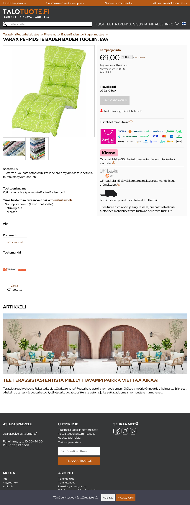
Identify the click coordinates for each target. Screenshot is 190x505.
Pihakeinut (52, 34)
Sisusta (140, 24)
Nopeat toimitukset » (118, 3)
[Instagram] (125, 431)
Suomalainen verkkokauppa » (65, 3)
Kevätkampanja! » (14, 3)
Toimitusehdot (66, 482)
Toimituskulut (66, 478)
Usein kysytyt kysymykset (72, 486)
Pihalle (156, 24)
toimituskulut (140, 57)
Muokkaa (108, 497)
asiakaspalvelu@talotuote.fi (20, 434)
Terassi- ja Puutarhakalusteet (23, 34)
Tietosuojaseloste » (69, 442)
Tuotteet (104, 24)
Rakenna (123, 24)
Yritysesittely (10, 482)
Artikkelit (8, 486)
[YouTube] (133, 431)
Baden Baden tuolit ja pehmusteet (84, 34)
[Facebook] (116, 431)
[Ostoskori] (177, 24)
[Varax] (14, 277)
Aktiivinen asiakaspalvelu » (170, 3)
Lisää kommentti (15, 242)
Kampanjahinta (110, 50)
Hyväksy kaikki (126, 497)
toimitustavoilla (61, 200)
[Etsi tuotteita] (47, 24)
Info (169, 24)
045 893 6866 (19, 445)
